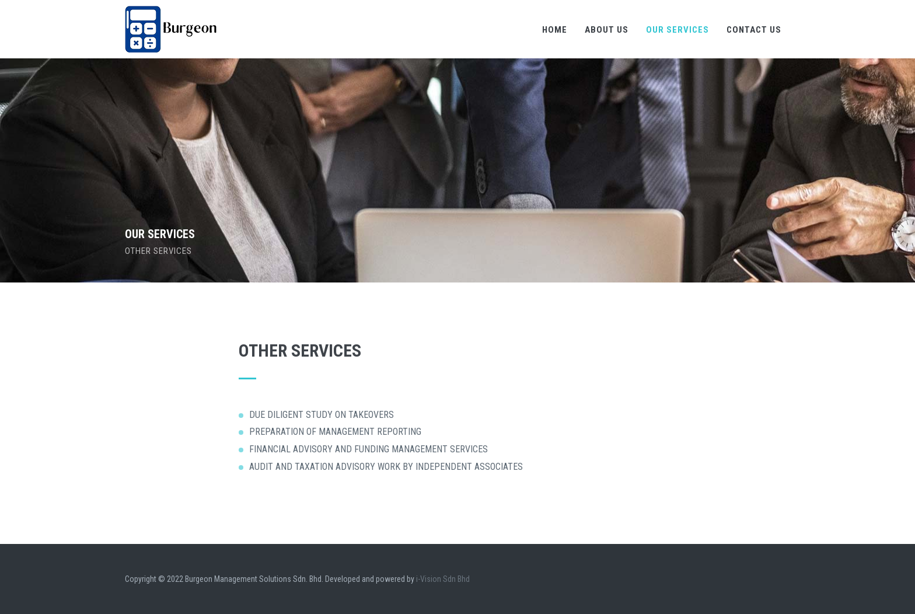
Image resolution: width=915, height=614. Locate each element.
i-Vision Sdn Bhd (443, 579)
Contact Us (754, 30)
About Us (606, 30)
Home (554, 30)
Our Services (677, 30)
